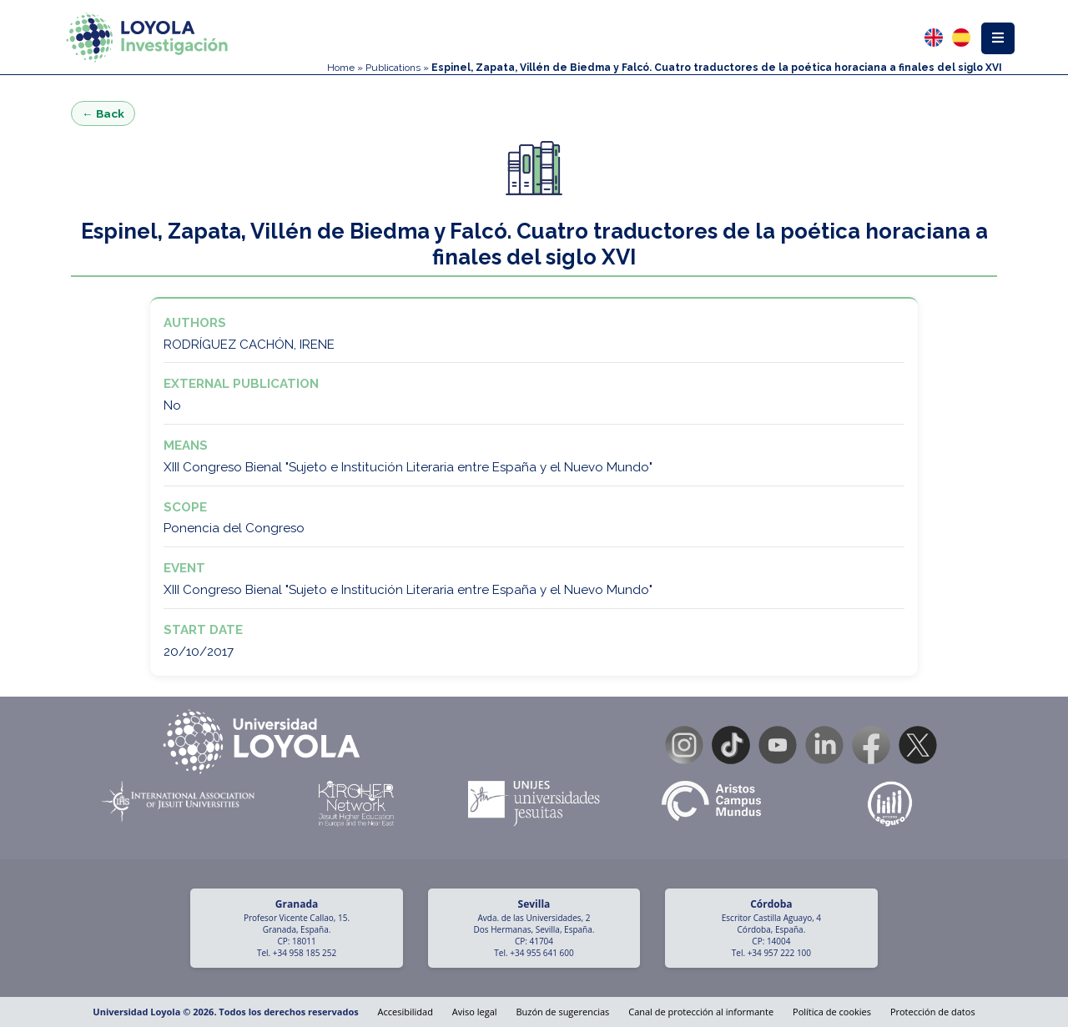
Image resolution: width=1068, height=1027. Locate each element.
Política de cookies (832, 1011)
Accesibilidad (405, 1011)
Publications (393, 67)
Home (341, 67)
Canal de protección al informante (700, 1011)
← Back (103, 113)
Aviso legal (474, 1011)
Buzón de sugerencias (562, 1011)
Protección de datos (932, 1011)
